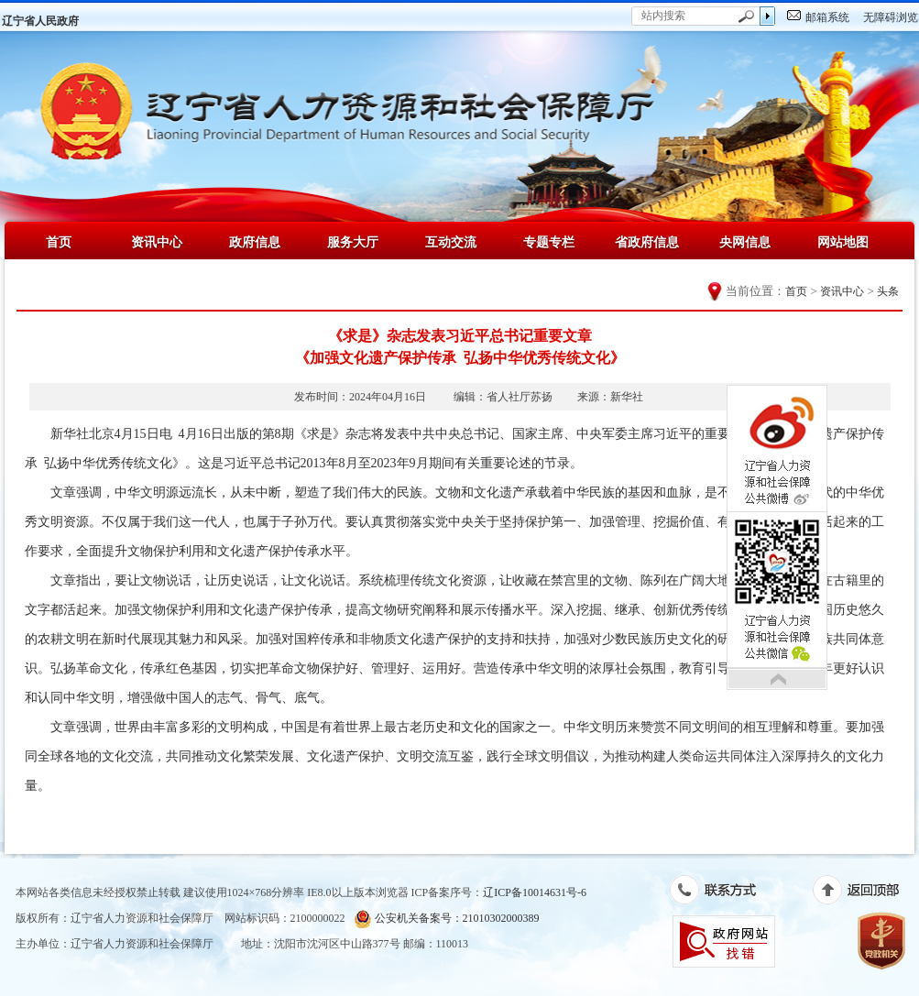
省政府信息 (647, 242)
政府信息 (254, 242)
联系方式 (722, 893)
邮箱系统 (827, 17)
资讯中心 (156, 242)
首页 (58, 242)
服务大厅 (352, 242)
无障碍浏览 (890, 17)
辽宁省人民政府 (40, 21)
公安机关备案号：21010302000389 (447, 918)
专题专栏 (548, 242)
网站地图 (843, 242)
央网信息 (745, 242)
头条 (888, 291)
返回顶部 (865, 893)
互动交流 (450, 242)
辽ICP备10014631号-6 (534, 892)
